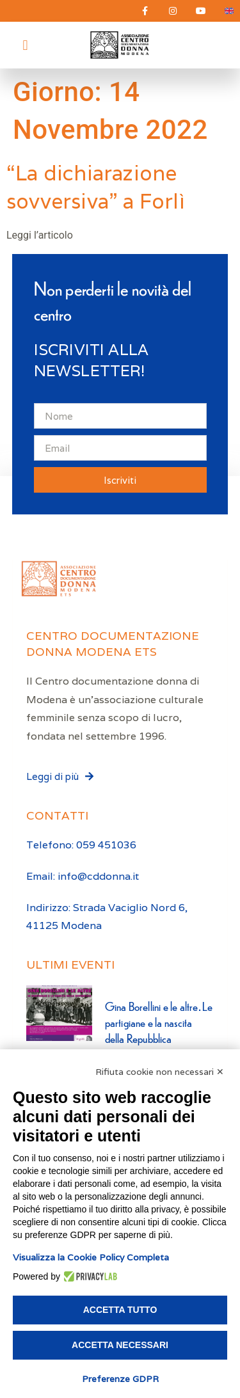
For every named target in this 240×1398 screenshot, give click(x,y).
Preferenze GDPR (120, 1379)
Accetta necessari (120, 1345)
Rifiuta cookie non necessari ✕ (159, 1071)
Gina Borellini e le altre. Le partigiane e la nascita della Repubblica (159, 1022)
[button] (25, 45)
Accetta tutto (120, 1310)
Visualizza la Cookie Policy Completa (91, 1257)
